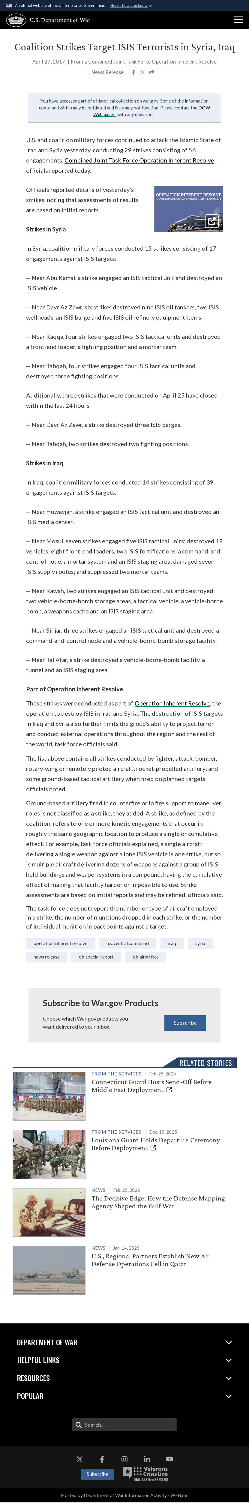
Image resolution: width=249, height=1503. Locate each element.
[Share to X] (143, 73)
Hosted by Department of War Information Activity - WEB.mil (124, 1496)
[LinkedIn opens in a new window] (147, 1459)
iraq (180, 943)
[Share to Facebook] (134, 73)
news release (77, 957)
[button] (238, 19)
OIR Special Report (128, 957)
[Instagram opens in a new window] (124, 1459)
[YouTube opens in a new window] (169, 1459)
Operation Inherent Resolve (63, 943)
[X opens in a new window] (79, 1459)
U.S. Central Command (134, 943)
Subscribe (185, 1023)
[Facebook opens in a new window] (102, 1459)
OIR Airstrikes (180, 957)
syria (39, 957)
